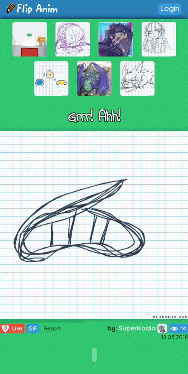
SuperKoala (143, 328)
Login (169, 8)
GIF (33, 328)
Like (11, 328)
